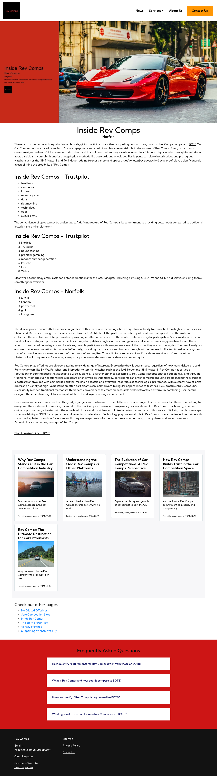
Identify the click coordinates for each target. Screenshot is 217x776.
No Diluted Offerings (34, 610)
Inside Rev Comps (32, 618)
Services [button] (155, 11)
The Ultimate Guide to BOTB (32, 433)
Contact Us (200, 11)
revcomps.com (23, 767)
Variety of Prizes (31, 626)
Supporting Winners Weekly (39, 630)
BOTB (192, 144)
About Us (176, 11)
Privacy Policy (71, 745)
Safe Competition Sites (35, 614)
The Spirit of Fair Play (34, 622)
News (140, 11)
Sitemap (68, 738)
